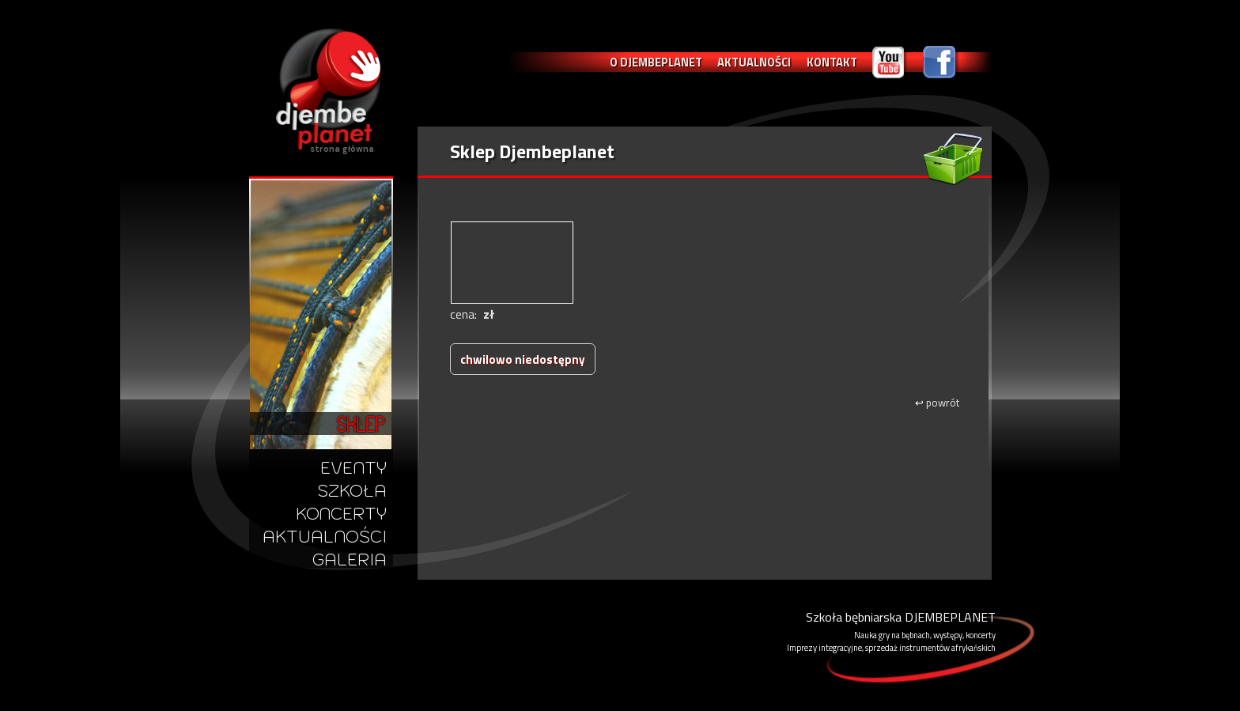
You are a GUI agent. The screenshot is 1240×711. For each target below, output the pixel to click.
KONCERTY (341, 513)
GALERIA (349, 559)
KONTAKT (832, 62)
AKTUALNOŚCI (754, 62)
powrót (937, 402)
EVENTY (353, 468)
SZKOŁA (352, 490)
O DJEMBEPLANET (656, 62)
